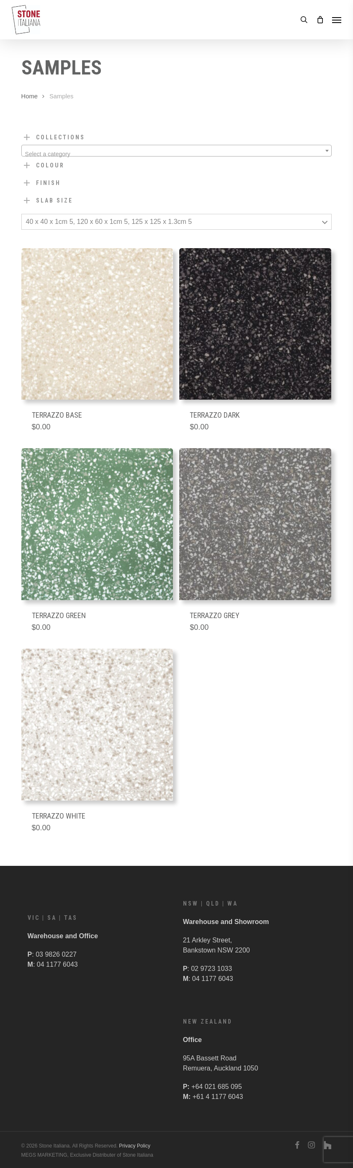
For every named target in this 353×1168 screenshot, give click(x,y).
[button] (336, 19)
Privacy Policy (134, 1146)
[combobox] (176, 151)
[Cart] (320, 19)
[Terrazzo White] (97, 725)
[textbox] (177, 154)
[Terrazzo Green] (97, 524)
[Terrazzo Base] (97, 324)
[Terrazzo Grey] (255, 524)
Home (29, 96)
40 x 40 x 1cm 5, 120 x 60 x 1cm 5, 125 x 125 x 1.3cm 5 (109, 221)
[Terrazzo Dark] (255, 324)
